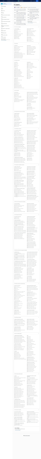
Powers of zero (29, 290)
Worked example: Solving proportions (31, 234)
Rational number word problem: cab (31, 206)
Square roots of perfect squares (18, 287)
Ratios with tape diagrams (17, 69)
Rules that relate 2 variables (30, 50)
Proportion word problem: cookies (31, 238)
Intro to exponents (17, 114)
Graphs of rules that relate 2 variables (31, 52)
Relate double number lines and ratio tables (19, 76)
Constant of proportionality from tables (19, 228)
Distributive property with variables (31, 148)
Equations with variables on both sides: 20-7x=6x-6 (20, 321)
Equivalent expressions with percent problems (19, 205)
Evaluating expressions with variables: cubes (19, 161)
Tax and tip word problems (18, 209)
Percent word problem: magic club (18, 206)
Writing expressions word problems (18, 271)
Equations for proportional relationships (32, 243)
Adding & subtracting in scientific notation (32, 307)
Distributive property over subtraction (31, 147)
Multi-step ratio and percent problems (31, 241)
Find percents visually (17, 101)
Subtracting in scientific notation (31, 306)
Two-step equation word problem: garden (32, 263)
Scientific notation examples (30, 299)
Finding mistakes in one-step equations (31, 167)
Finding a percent (29, 104)
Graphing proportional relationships (18, 342)
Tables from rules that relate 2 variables (31, 51)
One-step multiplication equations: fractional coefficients (19, 195)
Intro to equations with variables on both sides (19, 320)
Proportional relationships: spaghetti (31, 220)
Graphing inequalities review (30, 186)
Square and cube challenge (18, 297)
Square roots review (17, 298)
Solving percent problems (17, 204)
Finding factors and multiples (18, 34)
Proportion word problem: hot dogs (31, 239)
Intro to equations (17, 169)
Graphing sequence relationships (31, 49)
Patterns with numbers (17, 47)
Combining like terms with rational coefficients (19, 258)
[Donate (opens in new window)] (31, 1)
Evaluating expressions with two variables (19, 145)
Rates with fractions (17, 217)
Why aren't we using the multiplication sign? (19, 134)
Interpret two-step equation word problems (32, 265)
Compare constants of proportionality (19, 235)
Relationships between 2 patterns (31, 54)
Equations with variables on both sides (19, 322)
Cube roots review (17, 299)
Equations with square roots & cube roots (19, 292)
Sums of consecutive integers (31, 327)
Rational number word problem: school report (32, 204)
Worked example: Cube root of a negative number (20, 291)
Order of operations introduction (31, 114)
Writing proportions (30, 237)
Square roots (16, 288)
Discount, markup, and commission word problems (20, 211)
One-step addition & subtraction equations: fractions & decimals (20, 185)
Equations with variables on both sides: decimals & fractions (20, 324)
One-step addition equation (18, 182)
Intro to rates (29, 70)
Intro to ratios (16, 63)
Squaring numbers (17, 115)
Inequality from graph (30, 182)
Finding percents (29, 105)
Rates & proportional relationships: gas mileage (19, 337)
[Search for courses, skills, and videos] (10, 1)
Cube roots (16, 290)
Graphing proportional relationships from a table (20, 340)
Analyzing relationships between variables (32, 198)
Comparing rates (29, 77)
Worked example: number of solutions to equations (33, 321)
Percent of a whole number (30, 95)
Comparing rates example (30, 76)
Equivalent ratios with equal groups (18, 72)
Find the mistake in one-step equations (31, 169)
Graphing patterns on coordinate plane (31, 46)
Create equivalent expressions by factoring (32, 150)
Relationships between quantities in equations (32, 197)
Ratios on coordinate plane (30, 63)
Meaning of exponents (17, 117)
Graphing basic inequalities (30, 181)
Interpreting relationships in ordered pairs (32, 48)
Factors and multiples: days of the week (19, 46)
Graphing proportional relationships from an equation (20, 341)
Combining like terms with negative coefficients (19, 255)
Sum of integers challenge (30, 329)
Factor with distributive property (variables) (32, 151)
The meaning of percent (17, 93)
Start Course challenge (3, 40)
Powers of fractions (17, 124)
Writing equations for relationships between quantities (33, 196)
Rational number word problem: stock (31, 209)
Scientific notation (29, 300)
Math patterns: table (17, 48)
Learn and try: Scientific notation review (32, 301)
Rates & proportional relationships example (19, 336)
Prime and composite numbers (31, 34)
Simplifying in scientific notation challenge (32, 308)
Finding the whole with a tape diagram (19, 100)
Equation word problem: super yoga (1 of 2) (32, 260)
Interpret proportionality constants (18, 236)
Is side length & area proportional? (31, 224)
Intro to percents (17, 95)
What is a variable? (17, 131)
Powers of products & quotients (18, 307)
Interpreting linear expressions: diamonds (19, 268)
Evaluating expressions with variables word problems (20, 159)
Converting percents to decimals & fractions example (33, 94)
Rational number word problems (31, 211)
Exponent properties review (18, 308)
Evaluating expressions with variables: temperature (20, 158)
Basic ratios (16, 64)
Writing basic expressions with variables (31, 131)
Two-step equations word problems (31, 266)
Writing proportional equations (31, 246)
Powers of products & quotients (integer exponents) (33, 288)
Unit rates (29, 73)
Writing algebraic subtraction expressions (32, 132)
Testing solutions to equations (18, 168)
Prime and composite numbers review (31, 35)
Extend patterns (29, 53)
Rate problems (29, 74)
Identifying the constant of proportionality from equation (20, 225)
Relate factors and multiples (18, 35)
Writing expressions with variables (31, 135)
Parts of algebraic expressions (18, 133)
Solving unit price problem (30, 72)
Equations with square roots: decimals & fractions (20, 295)
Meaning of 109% (17, 94)
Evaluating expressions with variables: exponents (20, 162)
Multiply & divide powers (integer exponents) (32, 287)
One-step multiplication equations (18, 190)
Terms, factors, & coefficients (18, 132)
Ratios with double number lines (18, 75)
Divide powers (16, 306)
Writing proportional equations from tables (32, 244)
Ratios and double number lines (18, 73)
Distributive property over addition (31, 146)
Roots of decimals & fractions (18, 294)
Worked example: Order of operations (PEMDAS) (32, 115)
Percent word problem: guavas (18, 210)
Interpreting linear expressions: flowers (19, 269)
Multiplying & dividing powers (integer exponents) (32, 286)
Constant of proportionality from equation (19, 226)
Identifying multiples (17, 36)
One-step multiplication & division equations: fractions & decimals (20, 193)
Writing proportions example (30, 236)
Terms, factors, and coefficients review (19, 135)
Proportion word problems (30, 240)
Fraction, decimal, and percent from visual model (32, 93)
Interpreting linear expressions (18, 270)
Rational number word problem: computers (32, 208)
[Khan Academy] (20, 1)
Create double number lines (18, 74)
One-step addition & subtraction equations (19, 181)
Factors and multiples (17, 38)
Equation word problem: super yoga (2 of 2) (32, 261)
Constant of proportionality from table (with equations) (20, 230)
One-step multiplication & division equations (19, 191)
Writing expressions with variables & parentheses (32, 137)
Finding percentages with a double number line (19, 99)
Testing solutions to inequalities (31, 177)
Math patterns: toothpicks (17, 49)
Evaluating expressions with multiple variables (19, 146)
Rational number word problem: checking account (32, 210)
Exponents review (17, 126)
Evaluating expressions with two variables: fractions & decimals (20, 147)
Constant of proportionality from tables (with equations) (20, 231)
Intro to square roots (17, 286)
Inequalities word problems (30, 184)
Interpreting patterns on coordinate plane (32, 47)
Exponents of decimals (17, 123)
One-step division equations (18, 189)
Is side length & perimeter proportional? (31, 225)
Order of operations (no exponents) (31, 116)
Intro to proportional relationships (31, 217)
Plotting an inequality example (31, 180)
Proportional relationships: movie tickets (32, 218)
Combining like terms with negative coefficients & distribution (20, 254)
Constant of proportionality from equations (19, 227)
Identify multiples (17, 37)
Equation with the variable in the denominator (19, 325)
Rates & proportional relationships (18, 338)
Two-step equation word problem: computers (32, 262)
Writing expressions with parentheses (31, 136)
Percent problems (17, 207)
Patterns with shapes (17, 50)
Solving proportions (30, 235)
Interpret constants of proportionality (19, 237)
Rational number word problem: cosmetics (32, 205)
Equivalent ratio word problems (18, 71)
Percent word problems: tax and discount (19, 208)
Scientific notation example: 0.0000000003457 (32, 298)
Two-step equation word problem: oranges (32, 264)
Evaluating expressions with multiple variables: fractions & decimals (20, 148)
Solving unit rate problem (30, 71)
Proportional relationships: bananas (31, 219)
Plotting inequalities (30, 179)
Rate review (29, 78)
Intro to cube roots (17, 289)
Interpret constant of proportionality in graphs (19, 238)
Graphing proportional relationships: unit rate (19, 339)
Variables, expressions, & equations (18, 167)
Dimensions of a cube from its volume (19, 296)
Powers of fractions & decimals (18, 125)
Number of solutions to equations (31, 320)
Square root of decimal (17, 293)
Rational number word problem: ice (31, 207)
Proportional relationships (30, 222)
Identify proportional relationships (31, 221)
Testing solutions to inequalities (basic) (31, 178)
